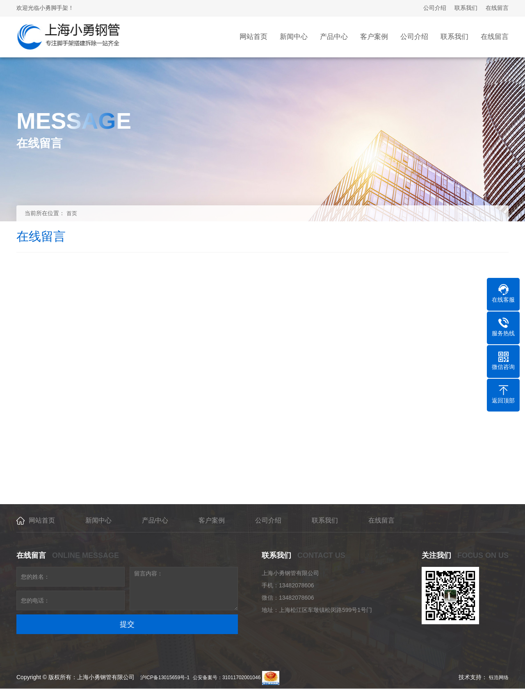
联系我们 (465, 8)
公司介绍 (434, 8)
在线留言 (497, 8)
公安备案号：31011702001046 (226, 677)
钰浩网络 (499, 677)
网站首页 (42, 520)
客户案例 (212, 520)
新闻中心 (98, 520)
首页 (71, 213)
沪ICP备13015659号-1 (164, 677)
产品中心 (155, 520)
